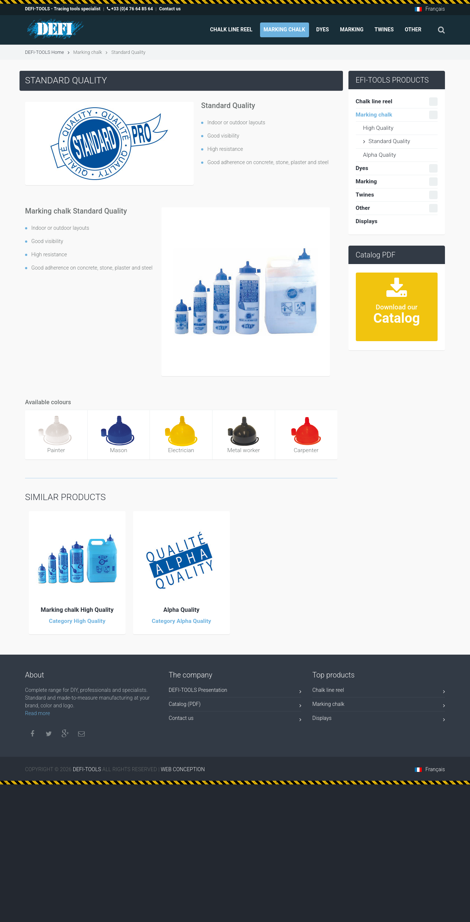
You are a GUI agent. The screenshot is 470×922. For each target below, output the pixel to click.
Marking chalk (378, 698)
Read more (37, 706)
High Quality (378, 128)
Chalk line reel (378, 684)
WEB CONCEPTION (183, 762)
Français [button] (430, 9)
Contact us (235, 712)
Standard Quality (386, 142)
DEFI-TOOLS (87, 762)
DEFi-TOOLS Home (47, 52)
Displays (378, 712)
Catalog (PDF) (235, 698)
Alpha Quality (379, 155)
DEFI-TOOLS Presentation (235, 684)
